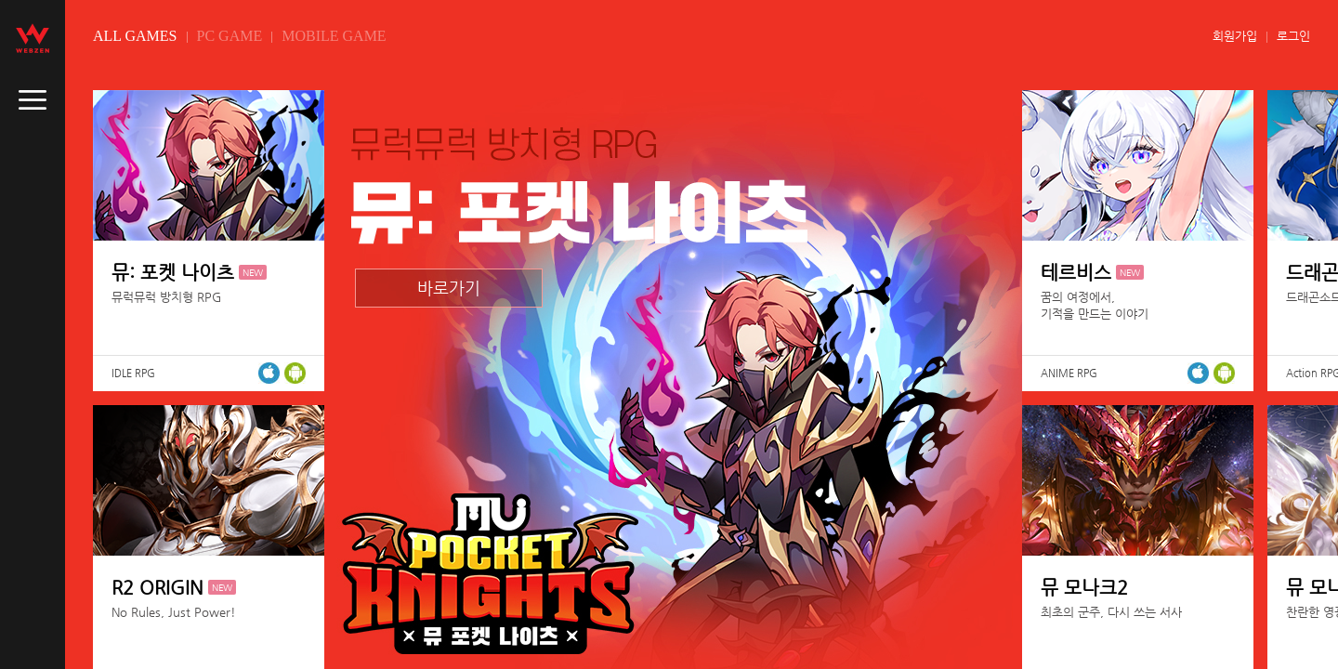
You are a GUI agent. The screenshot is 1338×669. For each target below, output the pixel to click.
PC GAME (230, 36)
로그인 (1293, 36)
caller (32, 100)
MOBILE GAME (334, 36)
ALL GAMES (135, 36)
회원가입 (1235, 36)
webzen (32, 38)
